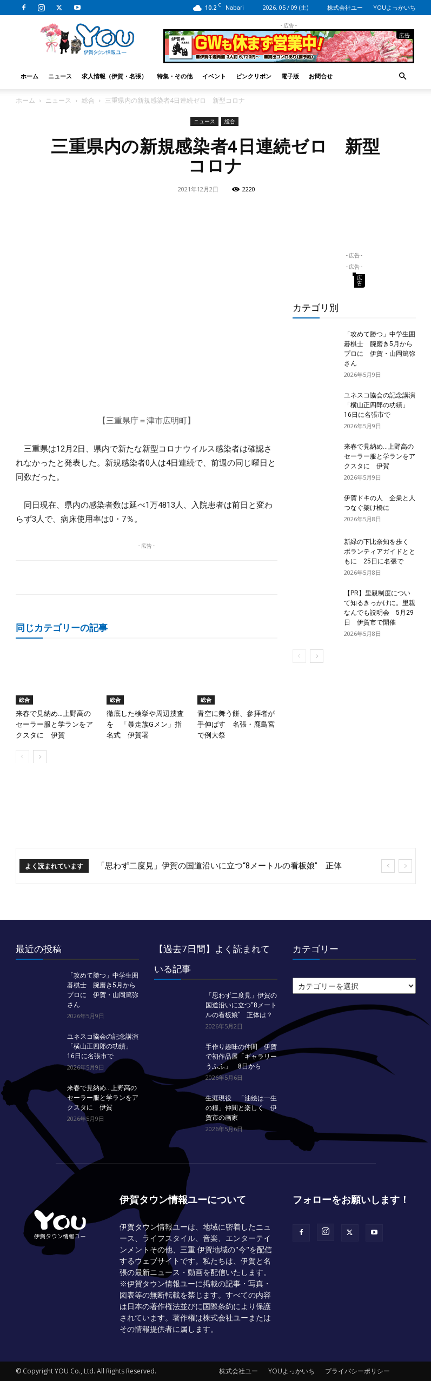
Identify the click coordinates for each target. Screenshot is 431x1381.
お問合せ (321, 76)
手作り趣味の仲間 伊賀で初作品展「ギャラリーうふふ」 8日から (241, 1056)
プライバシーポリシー (357, 1371)
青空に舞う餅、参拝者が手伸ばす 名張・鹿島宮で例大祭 (236, 724)
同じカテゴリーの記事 (62, 627)
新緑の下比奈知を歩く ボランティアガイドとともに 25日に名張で (379, 551)
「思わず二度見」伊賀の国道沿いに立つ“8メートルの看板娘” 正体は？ (241, 1005)
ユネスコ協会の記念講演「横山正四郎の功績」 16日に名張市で (379, 405)
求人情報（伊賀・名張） (114, 76)
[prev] (388, 866)
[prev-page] (22, 756)
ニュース (60, 76)
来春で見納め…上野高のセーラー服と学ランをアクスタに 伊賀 (54, 724)
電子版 (290, 76)
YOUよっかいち (394, 7)
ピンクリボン (253, 76)
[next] (405, 866)
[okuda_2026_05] (289, 59)
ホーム (29, 76)
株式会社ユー (345, 7)
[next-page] (40, 756)
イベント (214, 76)
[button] (403, 76)
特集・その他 (175, 76)
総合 (88, 100)
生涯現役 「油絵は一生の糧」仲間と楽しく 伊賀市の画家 (241, 1107)
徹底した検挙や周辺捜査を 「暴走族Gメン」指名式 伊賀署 (145, 724)
